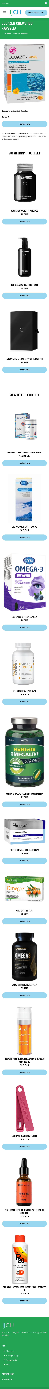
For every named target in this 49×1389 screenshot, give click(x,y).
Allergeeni (10, 1351)
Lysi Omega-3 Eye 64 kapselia (24, 616)
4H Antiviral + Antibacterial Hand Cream (24, 359)
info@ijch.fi (5, 3)
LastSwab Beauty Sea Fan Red (24, 1135)
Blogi (8, 1364)
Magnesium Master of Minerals (24, 210)
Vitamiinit (16, 111)
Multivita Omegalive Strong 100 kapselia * (24, 793)
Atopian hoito (11, 1360)
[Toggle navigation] (4, 12)
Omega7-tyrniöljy (24, 910)
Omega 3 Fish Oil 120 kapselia (24, 984)
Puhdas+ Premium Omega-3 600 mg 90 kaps (24, 452)
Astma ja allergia (12, 1355)
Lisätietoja (24, 124)
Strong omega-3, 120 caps (24, 691)
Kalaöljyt (24, 111)
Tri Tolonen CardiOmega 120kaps (24, 850)
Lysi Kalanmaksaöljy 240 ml (24, 526)
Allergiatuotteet (36, 13)
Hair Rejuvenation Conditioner (24, 285)
